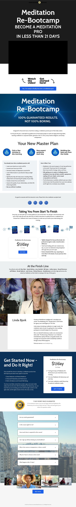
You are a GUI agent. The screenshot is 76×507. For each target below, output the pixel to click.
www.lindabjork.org (47, 343)
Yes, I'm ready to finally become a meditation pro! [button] (38, 88)
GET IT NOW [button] (58, 389)
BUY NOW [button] (22, 252)
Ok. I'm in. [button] (38, 491)
